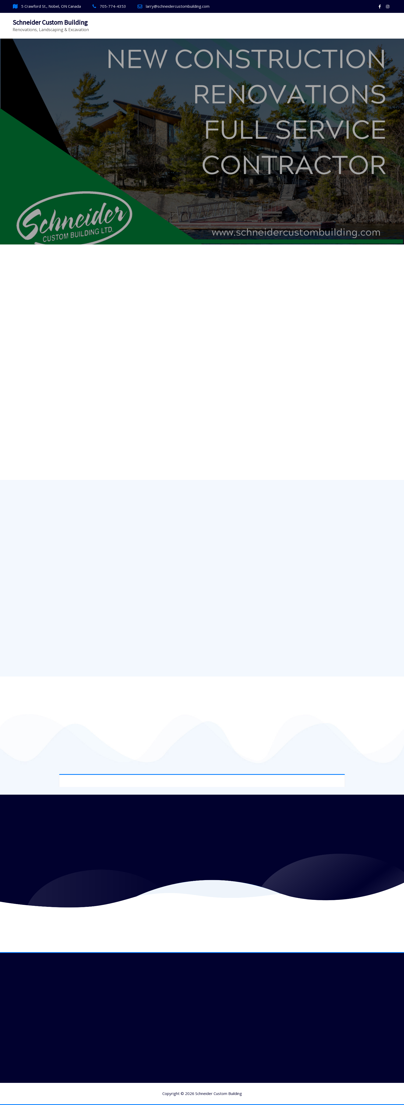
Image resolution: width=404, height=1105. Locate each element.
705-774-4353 (113, 6)
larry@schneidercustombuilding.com (177, 6)
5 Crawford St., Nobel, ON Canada (51, 6)
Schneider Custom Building (50, 22)
